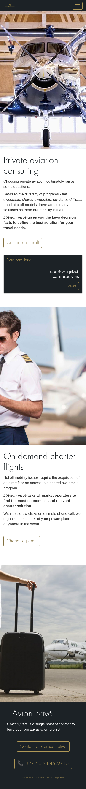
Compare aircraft (22, 242)
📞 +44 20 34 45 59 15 (43, 763)
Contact (71, 286)
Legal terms (59, 777)
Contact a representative (43, 746)
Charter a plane (21, 541)
